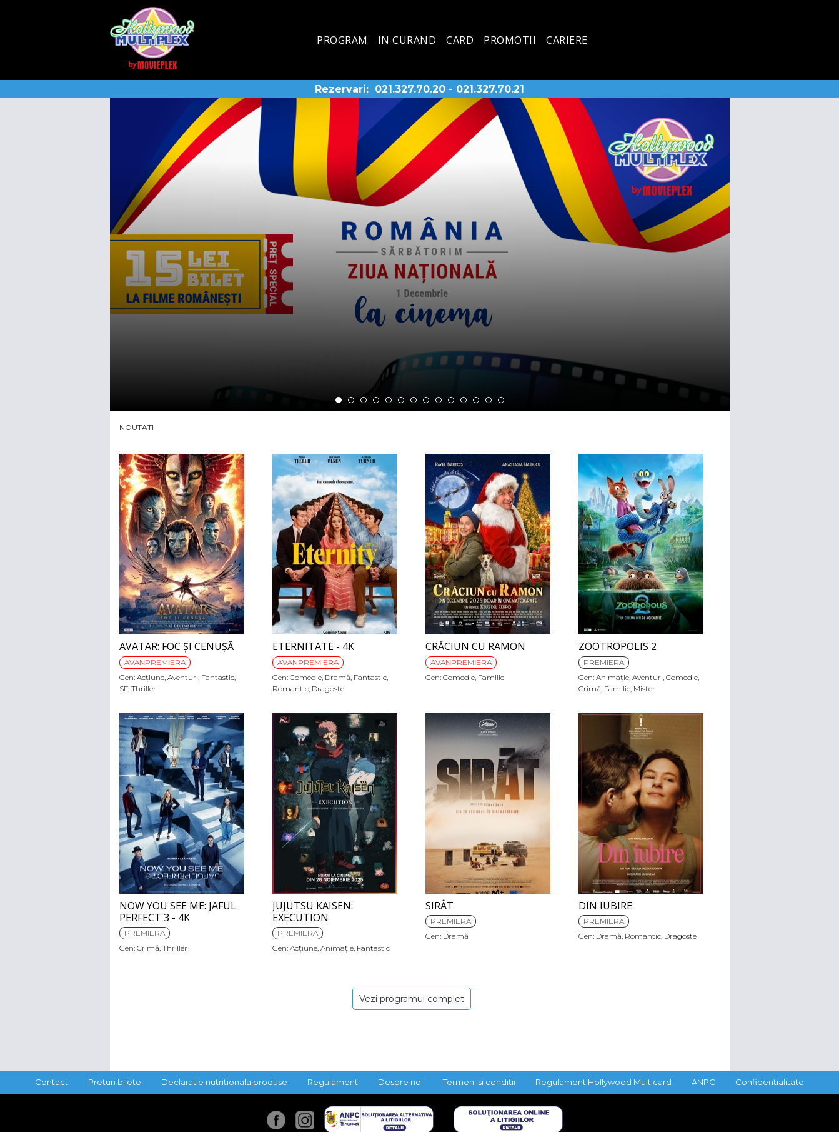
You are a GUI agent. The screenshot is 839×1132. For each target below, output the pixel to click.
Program (342, 40)
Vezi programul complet (411, 998)
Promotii (510, 40)
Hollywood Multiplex (152, 38)
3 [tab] (363, 400)
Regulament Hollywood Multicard (603, 1082)
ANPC (703, 1082)
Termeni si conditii (479, 1082)
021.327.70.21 (490, 89)
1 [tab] (338, 400)
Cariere (567, 40)
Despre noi (400, 1082)
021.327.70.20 (410, 89)
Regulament (332, 1082)
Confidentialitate (769, 1082)
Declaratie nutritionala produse (224, 1082)
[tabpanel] (420, 254)
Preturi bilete (114, 1082)
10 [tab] (451, 400)
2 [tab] (351, 400)
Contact (51, 1082)
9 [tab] (438, 400)
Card (460, 40)
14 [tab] (501, 400)
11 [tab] (463, 400)
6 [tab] (401, 400)
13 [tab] (488, 400)
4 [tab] (376, 400)
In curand (407, 40)
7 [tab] (413, 400)
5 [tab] (388, 400)
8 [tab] (426, 400)
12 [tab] (476, 400)
